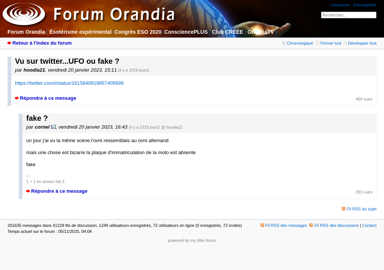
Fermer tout (329, 43)
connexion (340, 5)
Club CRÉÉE (227, 32)
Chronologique (297, 43)
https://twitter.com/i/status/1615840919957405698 (69, 83)
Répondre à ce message (48, 98)
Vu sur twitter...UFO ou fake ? (67, 61)
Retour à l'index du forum (42, 43)
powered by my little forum (192, 240)
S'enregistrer (364, 5)
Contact (369, 225)
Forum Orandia (26, 32)
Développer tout (360, 43)
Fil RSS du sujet (361, 209)
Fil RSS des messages (284, 225)
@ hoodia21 (172, 127)
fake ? (37, 118)
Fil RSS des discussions (334, 225)
